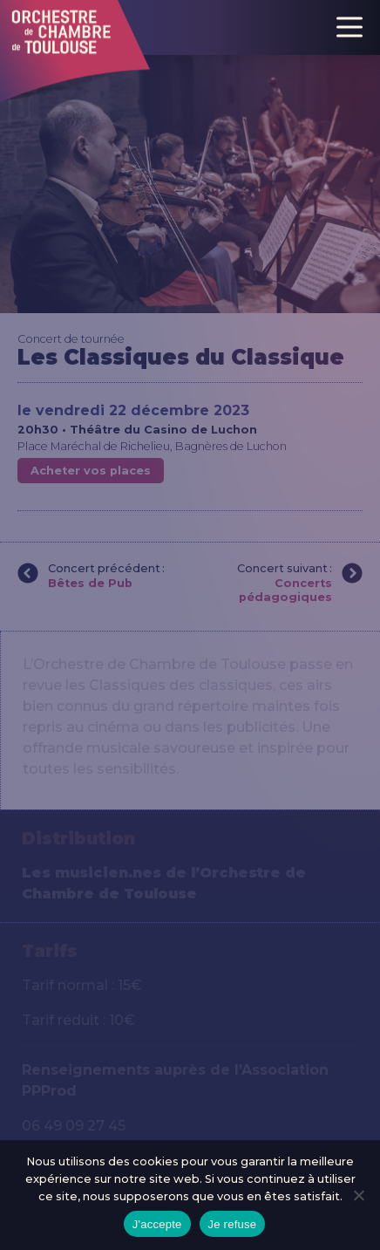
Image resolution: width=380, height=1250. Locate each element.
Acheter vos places (91, 470)
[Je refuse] (358, 1195)
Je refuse (232, 1224)
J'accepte (157, 1224)
